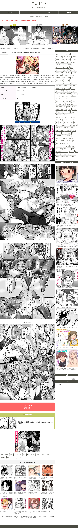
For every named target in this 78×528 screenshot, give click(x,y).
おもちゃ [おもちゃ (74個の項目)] (66, 85)
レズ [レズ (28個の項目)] (62, 109)
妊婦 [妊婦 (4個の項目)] (57, 148)
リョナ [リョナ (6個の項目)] (74, 141)
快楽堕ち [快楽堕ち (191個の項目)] (68, 59)
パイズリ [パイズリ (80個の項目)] (58, 83)
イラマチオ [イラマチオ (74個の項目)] (68, 83)
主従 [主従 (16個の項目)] (75, 122)
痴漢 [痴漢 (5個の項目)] (57, 143)
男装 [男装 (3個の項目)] (73, 148)
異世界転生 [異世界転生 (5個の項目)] (62, 143)
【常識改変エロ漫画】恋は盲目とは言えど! (64, 307)
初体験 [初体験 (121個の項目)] (63, 70)
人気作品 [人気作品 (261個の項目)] (74, 57)
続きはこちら (27, 406)
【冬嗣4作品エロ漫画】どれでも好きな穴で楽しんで (34, 493)
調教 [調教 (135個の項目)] (71, 67)
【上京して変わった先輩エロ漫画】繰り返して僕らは (47, 510)
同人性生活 (39, 3)
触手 (24, 454)
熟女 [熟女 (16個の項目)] (68, 122)
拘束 (2, 454)
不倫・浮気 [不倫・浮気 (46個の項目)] (62, 93)
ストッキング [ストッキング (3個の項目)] (66, 154)
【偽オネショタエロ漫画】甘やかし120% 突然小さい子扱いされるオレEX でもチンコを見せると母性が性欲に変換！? (66, 369)
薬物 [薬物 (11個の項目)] (60, 133)
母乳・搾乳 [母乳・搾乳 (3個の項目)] (58, 154)
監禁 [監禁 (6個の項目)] (70, 141)
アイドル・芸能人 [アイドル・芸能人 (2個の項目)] (65, 156)
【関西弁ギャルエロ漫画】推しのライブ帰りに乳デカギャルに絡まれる (34, 511)
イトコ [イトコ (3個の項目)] (68, 148)
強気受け (3, 457)
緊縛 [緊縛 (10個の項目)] (73, 133)
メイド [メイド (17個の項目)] (60, 122)
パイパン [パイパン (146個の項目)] (64, 64)
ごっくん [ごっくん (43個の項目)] (58, 96)
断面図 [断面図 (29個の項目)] (57, 109)
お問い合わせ (59, 384)
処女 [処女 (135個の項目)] (68, 67)
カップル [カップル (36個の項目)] (62, 101)
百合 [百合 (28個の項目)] (66, 109)
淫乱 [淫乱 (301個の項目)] (65, 57)
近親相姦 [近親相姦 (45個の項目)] (69, 93)
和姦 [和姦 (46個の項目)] (57, 93)
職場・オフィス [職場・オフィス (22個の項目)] (59, 117)
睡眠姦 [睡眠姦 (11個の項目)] (74, 130)
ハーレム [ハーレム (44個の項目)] (75, 93)
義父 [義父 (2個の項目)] (72, 154)
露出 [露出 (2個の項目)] (57, 159)
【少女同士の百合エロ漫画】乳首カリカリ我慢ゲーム (66, 246)
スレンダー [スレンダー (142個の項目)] (58, 67)
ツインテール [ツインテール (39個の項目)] (59, 99)
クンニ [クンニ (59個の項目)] (73, 88)
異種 (43, 454)
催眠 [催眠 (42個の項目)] (63, 96)
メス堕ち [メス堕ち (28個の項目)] (74, 109)
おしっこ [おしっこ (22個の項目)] (66, 114)
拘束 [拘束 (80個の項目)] (71, 80)
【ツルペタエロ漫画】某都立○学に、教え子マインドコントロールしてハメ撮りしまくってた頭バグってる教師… (6, 494)
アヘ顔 (6, 454)
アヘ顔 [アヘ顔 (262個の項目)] (68, 57)
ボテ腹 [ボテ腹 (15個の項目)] (69, 125)
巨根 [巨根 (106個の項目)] (69, 72)
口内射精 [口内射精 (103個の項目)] (74, 72)
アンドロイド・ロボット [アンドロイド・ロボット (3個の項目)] (62, 151)
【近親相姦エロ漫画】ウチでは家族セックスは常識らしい (34, 478)
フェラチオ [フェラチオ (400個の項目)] (67, 54)
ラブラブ (29, 12)
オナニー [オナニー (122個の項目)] (58, 70)
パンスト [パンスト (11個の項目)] (65, 133)
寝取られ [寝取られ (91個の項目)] (58, 78)
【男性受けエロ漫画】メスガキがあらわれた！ (64, 287)
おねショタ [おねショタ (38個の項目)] (66, 99)
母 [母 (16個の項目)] (64, 122)
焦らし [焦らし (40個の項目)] (74, 96)
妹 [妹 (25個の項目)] (62, 112)
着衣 (8, 457)
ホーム (10, 12)
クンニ (33, 454)
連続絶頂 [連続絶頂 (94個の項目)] (71, 75)
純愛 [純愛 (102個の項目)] (61, 75)
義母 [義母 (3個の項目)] (76, 151)
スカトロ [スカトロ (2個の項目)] (73, 156)
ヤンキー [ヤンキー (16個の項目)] (58, 125)
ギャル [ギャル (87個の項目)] (73, 78)
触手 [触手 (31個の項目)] (64, 104)
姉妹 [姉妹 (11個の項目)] (69, 133)
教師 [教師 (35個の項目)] (74, 101)
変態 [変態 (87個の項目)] (69, 78)
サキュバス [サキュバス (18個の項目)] (72, 120)
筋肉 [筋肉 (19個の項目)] (61, 120)
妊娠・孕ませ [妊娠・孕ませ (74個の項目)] (59, 85)
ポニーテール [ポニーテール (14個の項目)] (59, 127)
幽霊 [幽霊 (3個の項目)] (65, 148)
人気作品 (68, 12)
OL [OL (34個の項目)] (56, 104)
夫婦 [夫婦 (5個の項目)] (57, 146)
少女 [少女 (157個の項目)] (67, 62)
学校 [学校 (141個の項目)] (64, 67)
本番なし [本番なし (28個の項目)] (58, 112)
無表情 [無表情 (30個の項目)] (68, 106)
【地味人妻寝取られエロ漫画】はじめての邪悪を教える (20, 493)
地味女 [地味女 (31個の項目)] (68, 104)
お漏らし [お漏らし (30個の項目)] (73, 104)
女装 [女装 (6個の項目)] (67, 141)
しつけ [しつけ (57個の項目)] (57, 91)
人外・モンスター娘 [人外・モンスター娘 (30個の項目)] (61, 106)
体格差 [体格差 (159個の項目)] (62, 62)
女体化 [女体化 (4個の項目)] (67, 146)
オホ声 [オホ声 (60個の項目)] (68, 88)
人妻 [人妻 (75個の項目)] (63, 83)
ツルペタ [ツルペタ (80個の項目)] (67, 80)
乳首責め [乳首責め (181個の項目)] (74, 59)
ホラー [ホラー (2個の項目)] (57, 156)
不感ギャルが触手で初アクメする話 (26, 87)
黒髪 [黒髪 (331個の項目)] (61, 57)
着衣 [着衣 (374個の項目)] (57, 57)
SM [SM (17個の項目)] (57, 122)
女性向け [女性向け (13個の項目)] (62, 130)
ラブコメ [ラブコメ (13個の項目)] (72, 127)
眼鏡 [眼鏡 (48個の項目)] (67, 91)
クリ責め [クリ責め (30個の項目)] (74, 106)
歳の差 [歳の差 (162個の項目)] (57, 62)
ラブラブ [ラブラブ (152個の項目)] (58, 64)
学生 (49, 12)
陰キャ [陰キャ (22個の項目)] (66, 117)
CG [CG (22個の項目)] (70, 114)
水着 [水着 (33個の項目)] (60, 104)
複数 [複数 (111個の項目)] (62, 72)
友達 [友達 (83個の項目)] (57, 80)
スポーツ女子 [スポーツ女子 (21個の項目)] (73, 117)
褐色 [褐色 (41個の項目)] (70, 96)
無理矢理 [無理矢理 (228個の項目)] (58, 59)
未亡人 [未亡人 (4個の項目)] (72, 146)
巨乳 (11, 454)
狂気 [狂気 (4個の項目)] (61, 148)
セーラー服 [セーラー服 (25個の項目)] (67, 112)
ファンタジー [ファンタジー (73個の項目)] (73, 85)
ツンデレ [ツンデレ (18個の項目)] (66, 120)
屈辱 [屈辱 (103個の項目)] (57, 75)
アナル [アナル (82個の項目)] (61, 80)
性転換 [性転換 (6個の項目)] (62, 141)
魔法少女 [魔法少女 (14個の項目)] (75, 125)
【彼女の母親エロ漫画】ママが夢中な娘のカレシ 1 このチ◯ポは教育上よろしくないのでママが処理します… (20, 511)
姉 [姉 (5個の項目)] (67, 143)
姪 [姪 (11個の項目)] (56, 133)
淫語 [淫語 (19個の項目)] (57, 120)
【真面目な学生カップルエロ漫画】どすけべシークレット (47, 493)
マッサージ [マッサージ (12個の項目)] (68, 130)
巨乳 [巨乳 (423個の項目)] (62, 54)
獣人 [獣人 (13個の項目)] (57, 130)
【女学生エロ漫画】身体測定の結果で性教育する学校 (66, 184)
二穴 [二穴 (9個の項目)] (64, 135)
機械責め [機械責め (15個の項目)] (64, 125)
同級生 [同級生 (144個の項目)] (69, 64)
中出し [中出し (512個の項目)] (57, 54)
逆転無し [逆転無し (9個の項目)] (69, 135)
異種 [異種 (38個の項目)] (57, 101)
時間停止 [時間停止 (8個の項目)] (71, 138)
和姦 (28, 454)
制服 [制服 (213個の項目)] (63, 59)
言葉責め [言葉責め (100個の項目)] (66, 75)
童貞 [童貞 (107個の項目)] (66, 72)
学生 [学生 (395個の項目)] (73, 54)
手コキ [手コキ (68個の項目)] (63, 88)
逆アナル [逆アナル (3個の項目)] (71, 151)
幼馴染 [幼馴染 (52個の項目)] (62, 91)
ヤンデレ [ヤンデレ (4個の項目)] (62, 146)
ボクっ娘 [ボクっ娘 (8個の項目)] (65, 138)
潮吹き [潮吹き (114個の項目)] (57, 72)
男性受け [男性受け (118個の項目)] (69, 70)
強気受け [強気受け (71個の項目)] (58, 88)
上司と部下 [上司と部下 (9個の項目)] (58, 138)
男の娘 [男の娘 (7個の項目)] (57, 141)
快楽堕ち (48, 454)
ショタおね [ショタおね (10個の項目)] (58, 135)
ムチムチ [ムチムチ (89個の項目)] (64, 78)
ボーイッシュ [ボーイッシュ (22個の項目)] (59, 114)
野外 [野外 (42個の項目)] (67, 96)
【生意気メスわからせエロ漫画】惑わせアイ (20, 478)
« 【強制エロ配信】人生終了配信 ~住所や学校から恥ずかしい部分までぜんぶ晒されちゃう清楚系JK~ (24, 516)
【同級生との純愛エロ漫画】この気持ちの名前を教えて (6, 478)
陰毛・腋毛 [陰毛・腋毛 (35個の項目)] (68, 101)
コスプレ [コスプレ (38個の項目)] (73, 99)
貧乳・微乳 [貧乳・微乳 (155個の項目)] (72, 62)
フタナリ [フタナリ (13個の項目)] (66, 127)
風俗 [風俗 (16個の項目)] (71, 122)
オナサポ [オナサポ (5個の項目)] (71, 143)
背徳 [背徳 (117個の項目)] (74, 70)
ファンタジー (17, 454)
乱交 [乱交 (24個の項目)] (73, 112)
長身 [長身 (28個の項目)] (69, 109)
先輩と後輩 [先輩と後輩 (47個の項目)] (72, 91)
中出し (38, 454)
